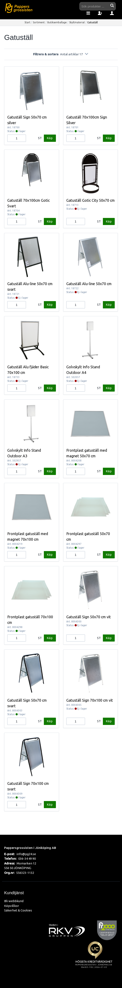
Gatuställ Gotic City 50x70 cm (90, 200)
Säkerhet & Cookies (18, 910)
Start (27, 22)
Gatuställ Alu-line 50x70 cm (89, 284)
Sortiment (39, 22)
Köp (50, 138)
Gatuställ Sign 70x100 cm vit (89, 700)
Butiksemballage (57, 22)
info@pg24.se (26, 854)
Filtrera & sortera (61, 54)
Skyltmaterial (77, 22)
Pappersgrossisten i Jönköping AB (30, 848)
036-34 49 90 (27, 858)
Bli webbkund (13, 901)
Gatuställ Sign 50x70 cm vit (88, 617)
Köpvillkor (11, 906)
